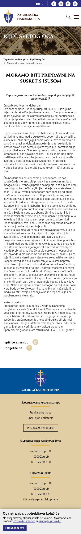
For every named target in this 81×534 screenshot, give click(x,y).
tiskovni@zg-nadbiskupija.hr (40, 499)
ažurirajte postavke (50, 521)
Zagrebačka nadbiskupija (28, 17)
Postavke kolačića (24, 521)
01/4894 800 (43, 462)
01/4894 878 (43, 494)
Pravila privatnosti (40, 412)
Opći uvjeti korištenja (40, 417)
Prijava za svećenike (40, 427)
